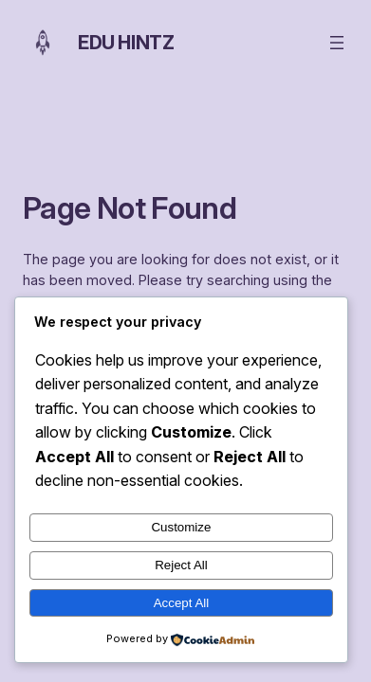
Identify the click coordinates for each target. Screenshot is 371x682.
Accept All (182, 603)
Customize (181, 527)
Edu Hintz (126, 42)
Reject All (181, 565)
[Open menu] (336, 42)
